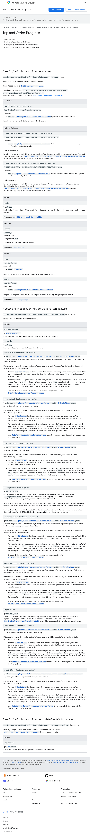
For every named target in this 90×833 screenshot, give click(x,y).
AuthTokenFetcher (13, 319)
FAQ (4, 779)
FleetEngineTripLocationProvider (22, 57)
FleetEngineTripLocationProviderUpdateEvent (33, 275)
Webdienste (36, 789)
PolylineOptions (67, 342)
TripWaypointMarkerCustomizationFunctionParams (36, 660)
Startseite (6, 27)
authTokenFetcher (11, 315)
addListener (19, 233)
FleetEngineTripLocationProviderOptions (33, 102)
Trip (8, 732)
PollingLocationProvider (32, 72)
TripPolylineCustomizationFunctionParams (32, 130)
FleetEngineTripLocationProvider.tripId (21, 607)
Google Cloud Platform (10, 814)
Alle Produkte (7, 817)
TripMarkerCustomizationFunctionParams (32, 389)
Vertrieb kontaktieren (76, 10)
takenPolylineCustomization (15, 549)
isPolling (18, 203)
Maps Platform (23, 2)
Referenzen (75, 27)
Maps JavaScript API (21, 9)
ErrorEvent (18, 255)
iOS (33, 782)
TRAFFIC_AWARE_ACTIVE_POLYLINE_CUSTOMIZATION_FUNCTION (28, 119)
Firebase (6, 810)
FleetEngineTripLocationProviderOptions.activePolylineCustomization (54, 142)
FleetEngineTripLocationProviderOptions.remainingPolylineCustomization (36, 174)
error (6, 245)
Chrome (5, 807)
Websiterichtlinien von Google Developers (66, 748)
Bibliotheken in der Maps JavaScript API (48, 81)
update (6, 265)
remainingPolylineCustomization (17, 503)
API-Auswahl (7, 782)
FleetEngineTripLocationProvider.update (21, 718)
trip (5, 729)
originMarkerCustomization (15, 429)
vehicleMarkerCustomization (15, 612)
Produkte (14, 27)
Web (5, 9)
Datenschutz (25, 826)
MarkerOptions (64, 389)
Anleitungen (7, 786)
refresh (7, 215)
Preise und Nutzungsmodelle (71, 779)
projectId (8, 327)
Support (64, 786)
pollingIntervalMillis (32, 203)
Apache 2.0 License (15, 748)
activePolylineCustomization (16, 338)
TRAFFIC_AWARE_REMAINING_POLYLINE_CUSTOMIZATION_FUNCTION (29, 149)
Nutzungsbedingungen (69, 789)
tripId (6, 189)
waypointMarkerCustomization (16, 656)
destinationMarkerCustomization (17, 385)
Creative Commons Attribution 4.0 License (60, 746)
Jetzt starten (56, 10)
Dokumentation (42, 27)
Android (34, 779)
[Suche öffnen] (85, 2)
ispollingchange (21, 285)
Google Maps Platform (27, 27)
